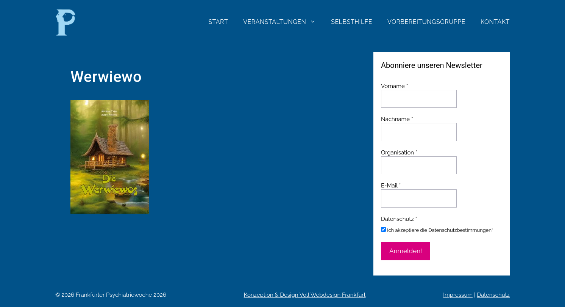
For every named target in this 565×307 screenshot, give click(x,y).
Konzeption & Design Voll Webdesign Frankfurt (305, 294)
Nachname (397, 119)
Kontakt (495, 21)
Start (218, 21)
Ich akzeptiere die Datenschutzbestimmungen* (437, 230)
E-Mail (391, 185)
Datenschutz (493, 294)
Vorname (394, 86)
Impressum (458, 294)
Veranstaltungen (283, 22)
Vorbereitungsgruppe (426, 21)
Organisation (399, 152)
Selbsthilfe (351, 21)
